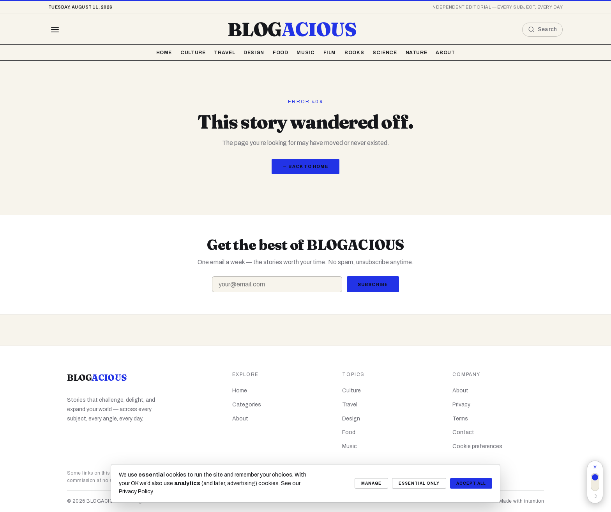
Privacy (461, 405)
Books (354, 52)
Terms (460, 419)
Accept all (471, 483)
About (445, 52)
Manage (371, 483)
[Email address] (277, 284)
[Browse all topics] (55, 29)
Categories (246, 405)
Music (305, 52)
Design (254, 52)
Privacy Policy (135, 491)
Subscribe (373, 284)
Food (280, 52)
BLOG (292, 29)
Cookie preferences (477, 446)
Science (385, 52)
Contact (463, 432)
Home (164, 52)
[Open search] (542, 30)
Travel (224, 52)
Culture (192, 52)
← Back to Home (305, 166)
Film (329, 52)
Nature (416, 52)
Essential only (419, 483)
